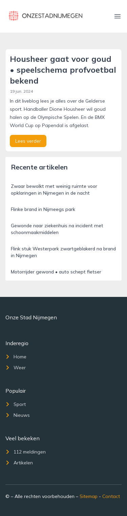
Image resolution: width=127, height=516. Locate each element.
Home (15, 357)
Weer (15, 367)
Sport (15, 404)
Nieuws (17, 415)
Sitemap (89, 496)
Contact (111, 496)
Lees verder (28, 141)
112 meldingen (25, 452)
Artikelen (19, 463)
